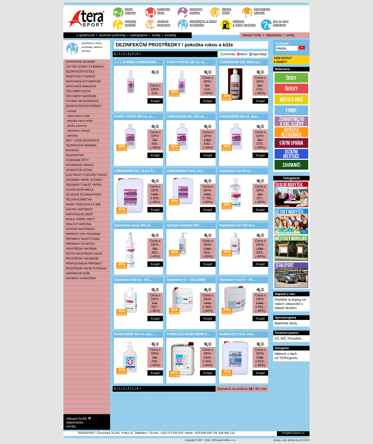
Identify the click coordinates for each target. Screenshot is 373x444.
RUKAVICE (71, 150)
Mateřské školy (286, 323)
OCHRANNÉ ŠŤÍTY (76, 160)
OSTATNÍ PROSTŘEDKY (79, 229)
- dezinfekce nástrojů (77, 130)
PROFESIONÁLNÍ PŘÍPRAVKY (83, 263)
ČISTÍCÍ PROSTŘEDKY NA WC (83, 253)
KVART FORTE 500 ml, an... (134, 116)
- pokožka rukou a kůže (78, 120)
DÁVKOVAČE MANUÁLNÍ (80, 86)
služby (156, 35)
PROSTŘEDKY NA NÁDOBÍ (81, 258)
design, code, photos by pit (287, 440)
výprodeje (259, 54)
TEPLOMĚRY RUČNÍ (77, 91)
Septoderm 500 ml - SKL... (133, 280)
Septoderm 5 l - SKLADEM (186, 280)
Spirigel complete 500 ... (184, 225)
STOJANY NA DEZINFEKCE (81, 101)
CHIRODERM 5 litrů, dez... (186, 171)
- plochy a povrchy (75, 125)
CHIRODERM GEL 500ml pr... (240, 62)
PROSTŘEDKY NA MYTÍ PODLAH (85, 268)
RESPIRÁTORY (74, 155)
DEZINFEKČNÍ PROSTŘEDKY (83, 106)
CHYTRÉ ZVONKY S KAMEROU (84, 66)
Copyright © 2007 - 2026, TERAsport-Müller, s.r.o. (210, 440)
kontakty (170, 35)
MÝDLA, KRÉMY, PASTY (79, 219)
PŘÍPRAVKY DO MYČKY (79, 243)
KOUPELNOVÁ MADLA (78, 189)
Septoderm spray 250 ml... (133, 225)
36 (257, 389)
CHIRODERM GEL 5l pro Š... (134, 171)
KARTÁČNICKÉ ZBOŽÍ (78, 214)
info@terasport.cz (293, 432)
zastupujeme (139, 35)
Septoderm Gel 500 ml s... (238, 225)
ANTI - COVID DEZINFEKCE (81, 140)
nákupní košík (251, 35)
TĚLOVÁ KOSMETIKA (78, 199)
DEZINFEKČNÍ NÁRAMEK (80, 145)
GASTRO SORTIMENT (78, 209)
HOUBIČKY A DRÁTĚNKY (80, 278)
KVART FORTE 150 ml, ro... (187, 62)
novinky (229, 54)
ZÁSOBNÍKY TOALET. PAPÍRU (83, 184)
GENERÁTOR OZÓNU (78, 170)
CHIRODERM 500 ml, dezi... (239, 116)
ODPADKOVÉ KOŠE (77, 273)
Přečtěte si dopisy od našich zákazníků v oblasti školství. (290, 304)
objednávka (273, 35)
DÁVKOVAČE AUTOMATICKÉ (82, 81)
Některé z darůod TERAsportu (286, 356)
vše (264, 389)
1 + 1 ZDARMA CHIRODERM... (136, 62)
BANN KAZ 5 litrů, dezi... (237, 334)
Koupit (155, 101)
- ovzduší (70, 111)
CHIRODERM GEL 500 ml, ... (187, 116)
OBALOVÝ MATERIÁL (78, 224)
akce (243, 54)
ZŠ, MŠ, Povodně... (289, 338)
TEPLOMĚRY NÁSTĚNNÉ (80, 96)
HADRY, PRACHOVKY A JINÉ (82, 204)
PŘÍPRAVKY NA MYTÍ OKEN (82, 239)
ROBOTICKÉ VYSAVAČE (79, 76)
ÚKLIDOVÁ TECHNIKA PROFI (82, 194)
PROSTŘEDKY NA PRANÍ (80, 248)
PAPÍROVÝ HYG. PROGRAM (82, 234)
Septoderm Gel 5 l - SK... (237, 280)
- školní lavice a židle (77, 115)
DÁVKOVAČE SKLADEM (79, 61)
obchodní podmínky (112, 35)
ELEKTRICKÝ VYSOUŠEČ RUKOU (85, 175)
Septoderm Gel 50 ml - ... (237, 171)
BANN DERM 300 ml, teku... (134, 334)
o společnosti (85, 35)
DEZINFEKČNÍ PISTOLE (79, 71)
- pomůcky (71, 135)
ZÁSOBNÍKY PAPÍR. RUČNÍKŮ (83, 179)
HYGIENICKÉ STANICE (79, 165)
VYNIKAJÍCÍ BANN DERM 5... (188, 334)
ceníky (290, 35)
